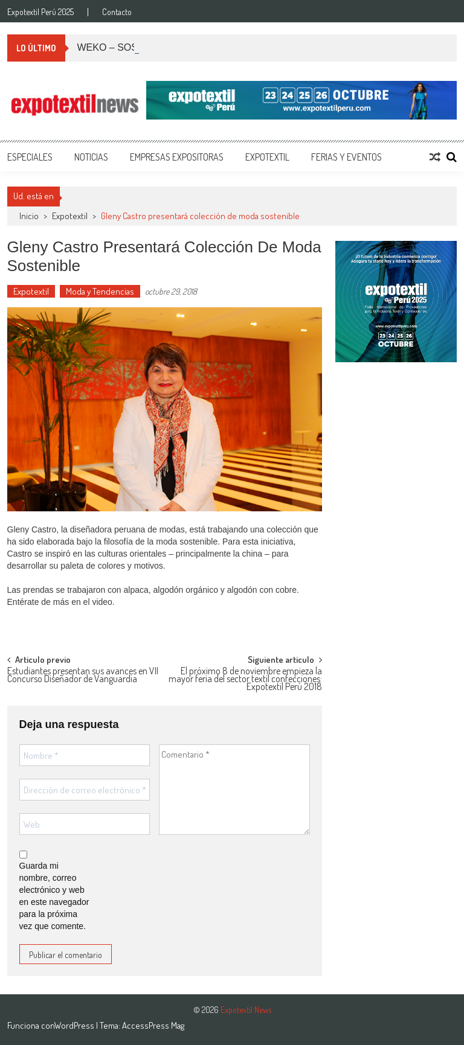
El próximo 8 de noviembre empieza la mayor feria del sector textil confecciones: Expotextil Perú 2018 (245, 677)
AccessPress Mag (153, 1025)
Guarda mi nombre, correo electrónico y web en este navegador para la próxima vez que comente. (54, 896)
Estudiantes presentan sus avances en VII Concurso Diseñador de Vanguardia (82, 676)
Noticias (91, 157)
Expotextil (267, 157)
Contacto (117, 12)
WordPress (75, 1025)
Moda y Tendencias (100, 291)
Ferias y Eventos (346, 157)
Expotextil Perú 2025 (40, 12)
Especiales (30, 157)
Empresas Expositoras (177, 157)
